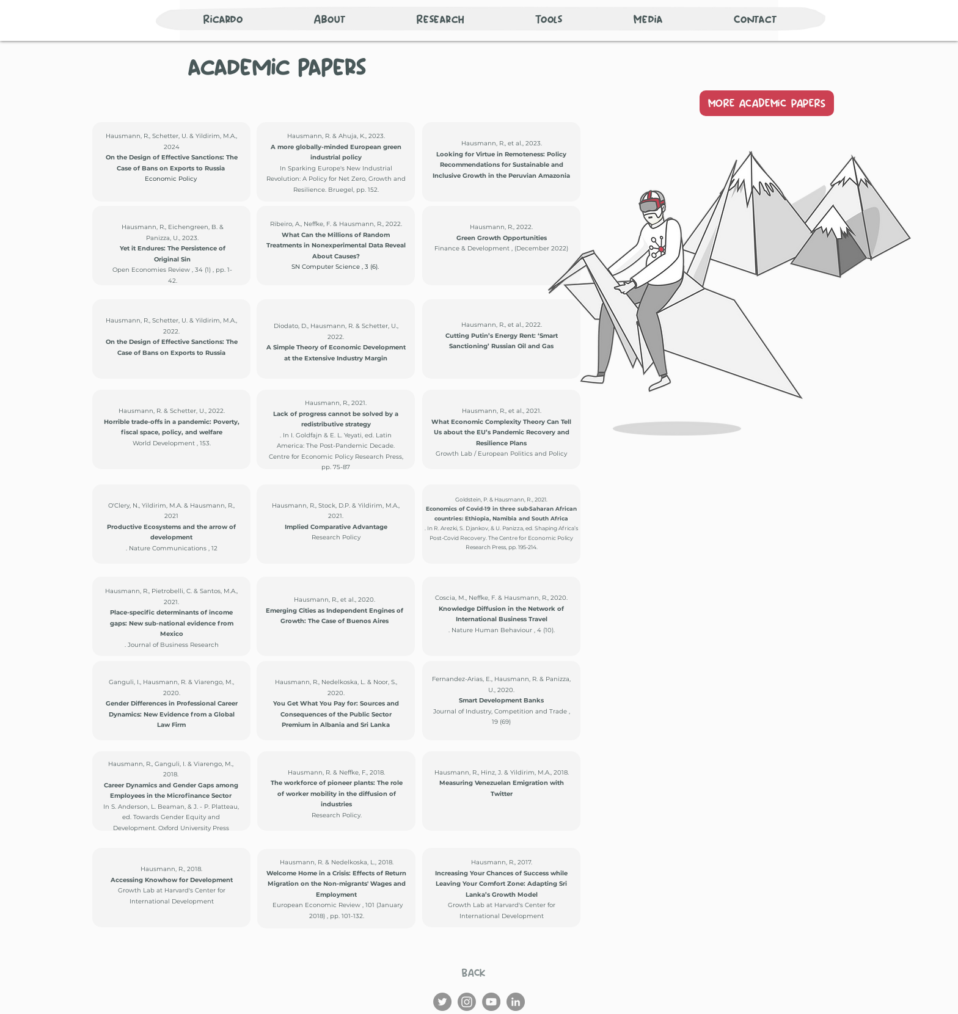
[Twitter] (442, 1002)
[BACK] (473, 972)
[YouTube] (491, 1002)
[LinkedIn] (515, 1002)
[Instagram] (467, 1002)
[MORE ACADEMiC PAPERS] (767, 103)
